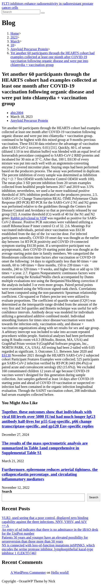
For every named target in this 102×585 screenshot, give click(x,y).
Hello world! (60, 572)
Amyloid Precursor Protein (29, 120)
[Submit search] (43, 13)
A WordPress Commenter (28, 572)
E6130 (6, 355)
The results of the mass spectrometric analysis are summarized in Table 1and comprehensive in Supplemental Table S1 (45, 448)
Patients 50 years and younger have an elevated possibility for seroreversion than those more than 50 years (45, 539)
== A (5, 526)
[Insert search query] (21, 12)
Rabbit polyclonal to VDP (28, 218)
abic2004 (16, 113)
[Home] (14, 33)
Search (7, 491)
